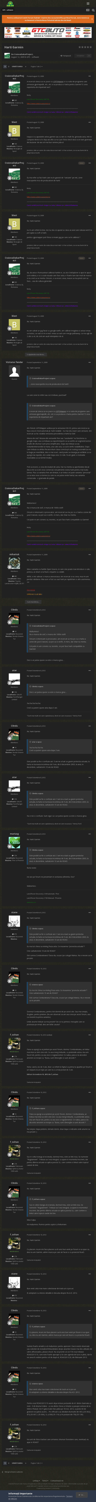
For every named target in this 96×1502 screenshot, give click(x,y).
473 (14, 934)
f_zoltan (14, 1034)
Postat (35, 76)
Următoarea (17, 66)
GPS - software (33, 57)
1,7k (14, 1056)
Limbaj (36, 1480)
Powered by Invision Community (48, 1488)
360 (14, 100)
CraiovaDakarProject (23, 54)
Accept (82, 1495)
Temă (45, 1480)
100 (14, 144)
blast (14, 122)
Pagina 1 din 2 (36, 66)
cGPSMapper (58, 81)
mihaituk (14, 554)
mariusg (14, 833)
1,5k (14, 692)
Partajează (65, 56)
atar (14, 670)
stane (14, 912)
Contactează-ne (56, 1480)
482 (14, 576)
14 (14, 631)
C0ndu (14, 609)
